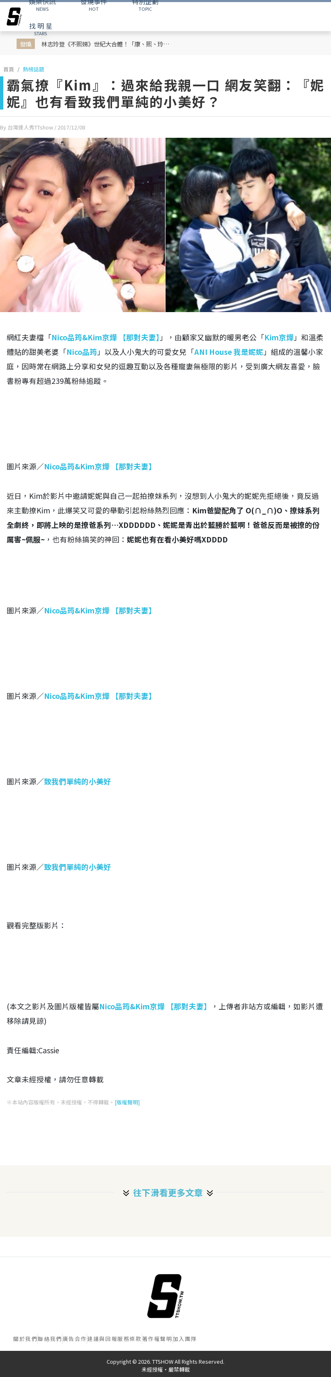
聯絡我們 (50, 1339)
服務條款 (129, 1339)
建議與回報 (102, 1339)
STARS (40, 29)
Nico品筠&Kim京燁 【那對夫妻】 (105, 337)
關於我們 (25, 1339)
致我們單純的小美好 (77, 781)
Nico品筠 (81, 352)
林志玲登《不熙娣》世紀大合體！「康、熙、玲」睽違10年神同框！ (107, 43)
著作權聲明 (157, 1339)
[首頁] (165, 1296)
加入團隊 (185, 1339)
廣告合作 (75, 1339)
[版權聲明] (127, 1102)
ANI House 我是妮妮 (228, 352)
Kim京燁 (279, 337)
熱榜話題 (33, 69)
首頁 (8, 69)
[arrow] (14, 16)
